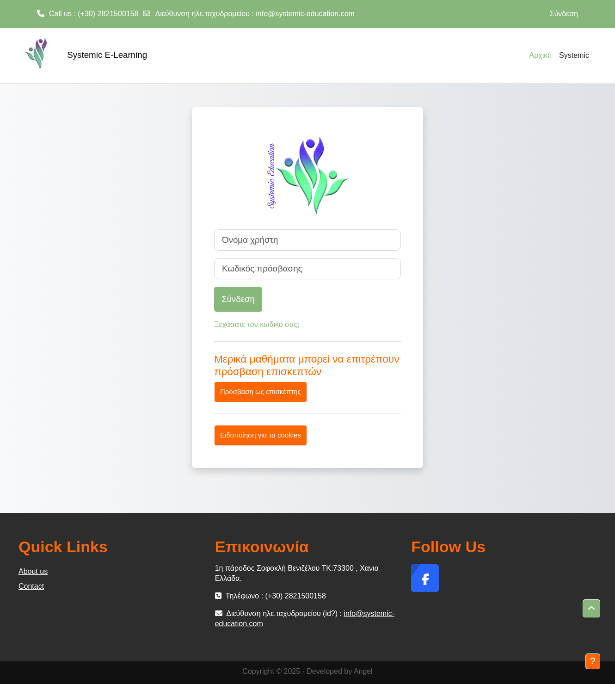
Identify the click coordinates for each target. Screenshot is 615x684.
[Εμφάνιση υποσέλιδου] (592, 661)
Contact (31, 586)
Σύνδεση (564, 14)
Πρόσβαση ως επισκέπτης (260, 391)
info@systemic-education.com (305, 14)
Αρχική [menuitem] (540, 55)
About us (33, 571)
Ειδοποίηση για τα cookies (260, 435)
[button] (591, 608)
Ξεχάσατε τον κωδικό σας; (256, 324)
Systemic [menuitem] (574, 55)
